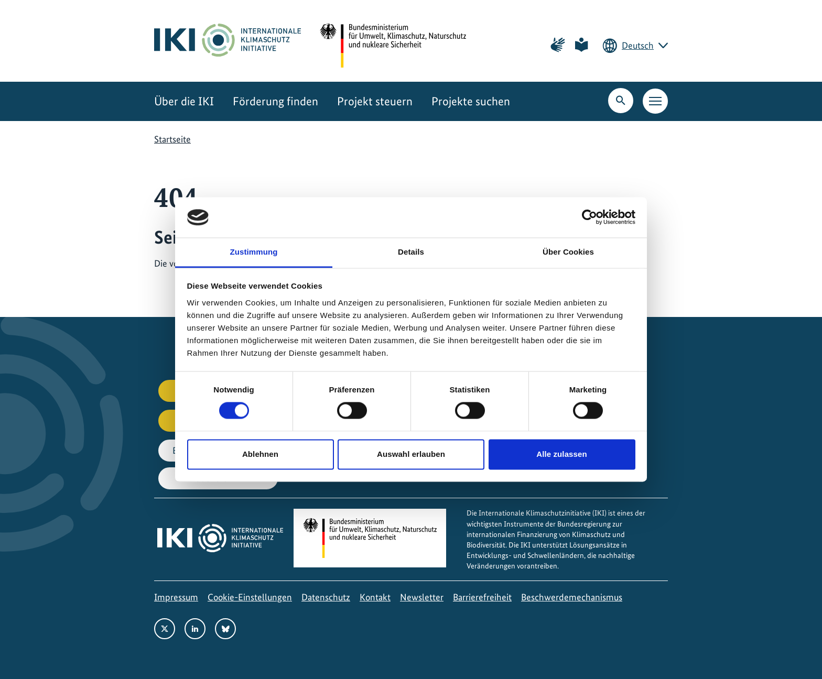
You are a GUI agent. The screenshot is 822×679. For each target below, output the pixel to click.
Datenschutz (325, 597)
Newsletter (422, 597)
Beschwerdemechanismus (571, 597)
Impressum (176, 597)
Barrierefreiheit (482, 597)
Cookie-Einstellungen (250, 597)
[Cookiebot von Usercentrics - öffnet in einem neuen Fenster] (589, 217)
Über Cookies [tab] (568, 251)
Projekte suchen (470, 101)
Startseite (172, 139)
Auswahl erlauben (411, 454)
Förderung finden (275, 101)
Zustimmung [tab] (254, 251)
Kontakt (375, 597)
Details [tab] (411, 251)
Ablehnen (260, 454)
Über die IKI (184, 101)
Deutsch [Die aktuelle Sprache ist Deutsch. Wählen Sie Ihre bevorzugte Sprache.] (638, 45)
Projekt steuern (375, 101)
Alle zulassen (561, 454)
